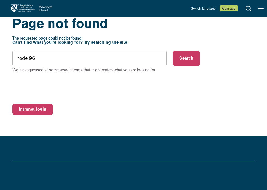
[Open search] (248, 8)
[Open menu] (260, 8)
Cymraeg (228, 8)
